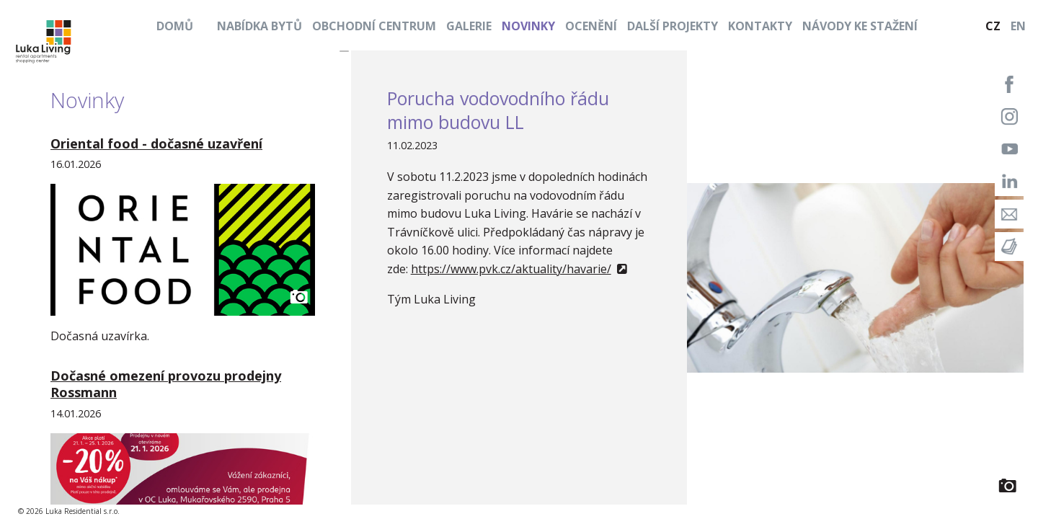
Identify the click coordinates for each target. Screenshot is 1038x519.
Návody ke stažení (860, 26)
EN (1018, 26)
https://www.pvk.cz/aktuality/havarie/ (511, 269)
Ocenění (591, 26)
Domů (174, 26)
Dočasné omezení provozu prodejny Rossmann (165, 384)
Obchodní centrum (374, 26)
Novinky (528, 26)
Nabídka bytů (259, 26)
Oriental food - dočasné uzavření (156, 143)
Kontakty (760, 26)
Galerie (469, 26)
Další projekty (672, 26)
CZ (993, 26)
